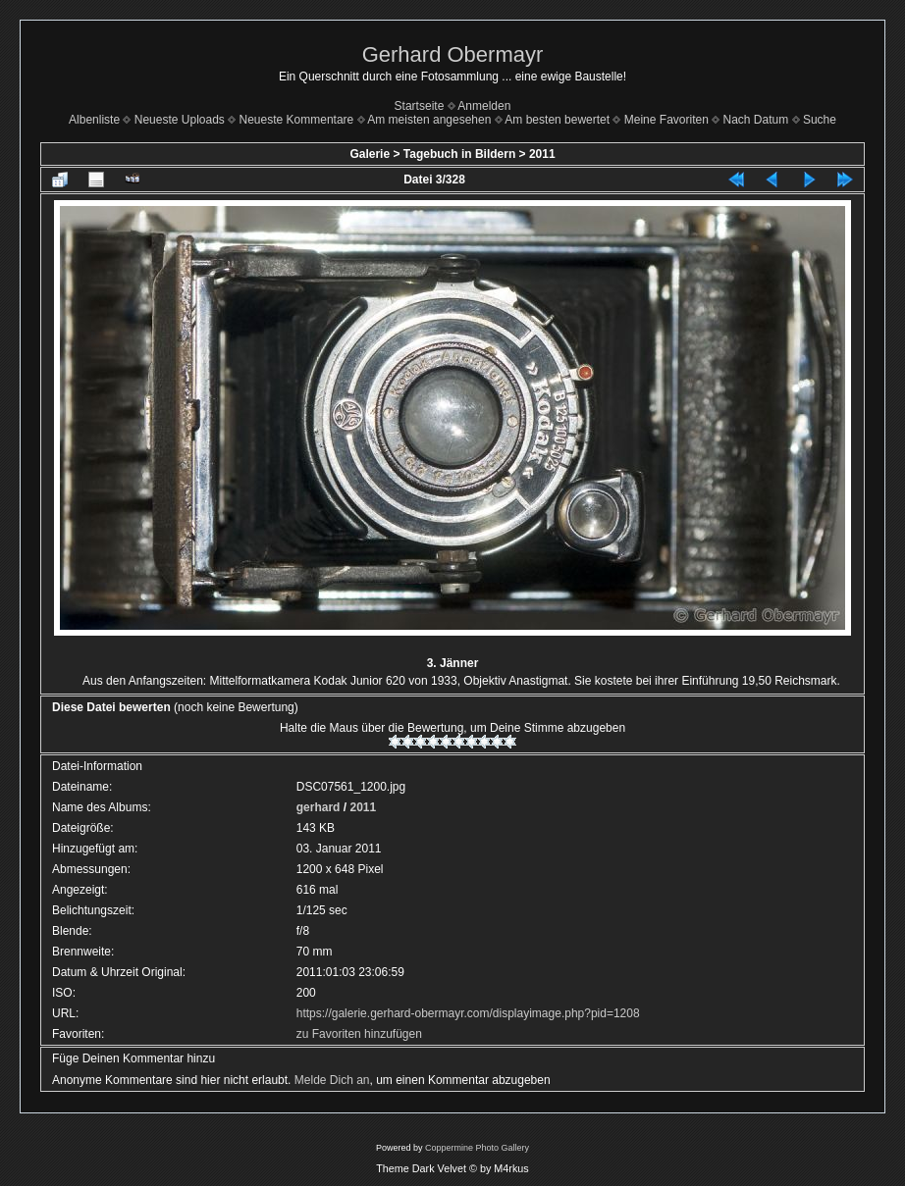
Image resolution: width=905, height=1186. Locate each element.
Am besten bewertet (557, 120)
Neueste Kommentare (297, 120)
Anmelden (483, 106)
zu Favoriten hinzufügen (359, 1034)
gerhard (318, 807)
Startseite (420, 106)
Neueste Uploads (179, 120)
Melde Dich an (332, 1080)
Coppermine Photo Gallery (477, 1148)
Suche (819, 120)
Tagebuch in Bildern (459, 154)
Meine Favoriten (666, 120)
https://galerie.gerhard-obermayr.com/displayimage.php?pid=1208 (468, 1013)
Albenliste (94, 120)
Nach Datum (756, 120)
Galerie (369, 154)
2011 (542, 154)
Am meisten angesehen (429, 120)
